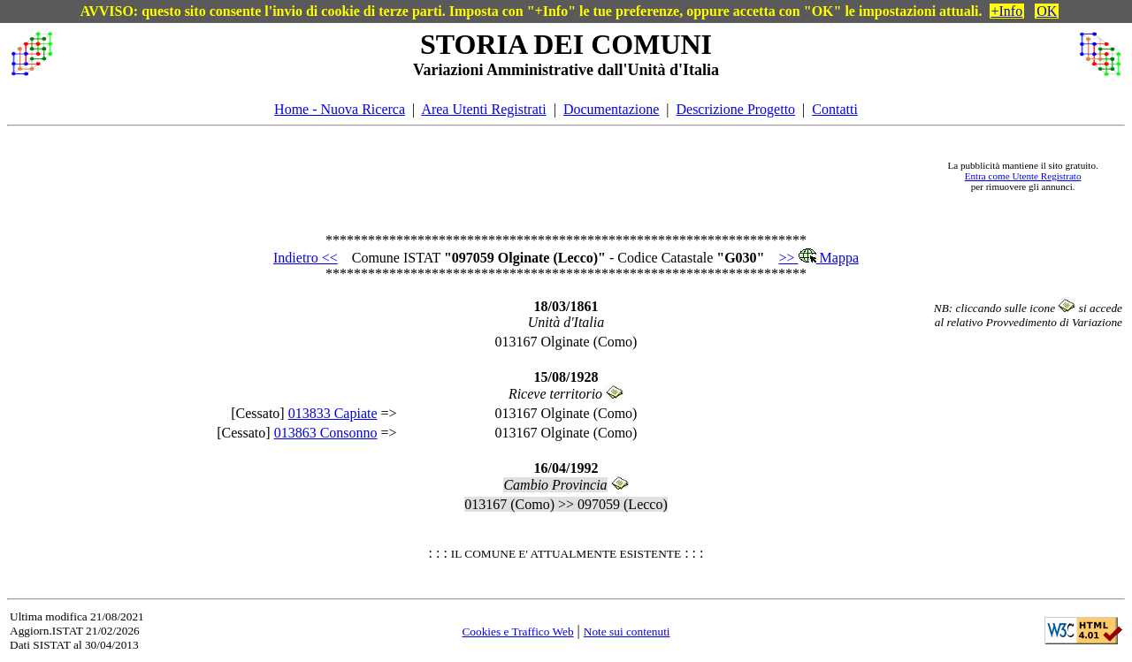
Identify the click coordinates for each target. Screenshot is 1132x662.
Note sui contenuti (627, 631)
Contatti (835, 109)
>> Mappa (819, 257)
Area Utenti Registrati (483, 109)
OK (1046, 11)
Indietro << (305, 257)
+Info (1007, 11)
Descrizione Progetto (735, 109)
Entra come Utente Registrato (1023, 176)
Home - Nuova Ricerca (339, 109)
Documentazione (611, 109)
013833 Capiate (333, 413)
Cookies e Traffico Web (517, 631)
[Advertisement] (496, 176)
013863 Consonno (326, 432)
